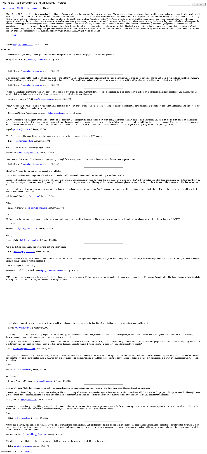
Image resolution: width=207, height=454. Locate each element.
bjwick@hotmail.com (27, 228)
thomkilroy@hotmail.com (24, 348)
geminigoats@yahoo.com (27, 152)
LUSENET (20, 8)
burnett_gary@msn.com (24, 251)
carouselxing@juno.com (32, 71)
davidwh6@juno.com (23, 446)
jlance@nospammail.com (44, 99)
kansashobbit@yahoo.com (34, 434)
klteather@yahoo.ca (22, 369)
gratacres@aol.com (56, 113)
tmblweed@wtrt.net (23, 328)
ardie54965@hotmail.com (29, 240)
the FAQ (28, 452)
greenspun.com (7, 8)
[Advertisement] (103, 301)
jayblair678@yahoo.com (35, 59)
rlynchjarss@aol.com (22, 418)
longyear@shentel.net (22, 44)
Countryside (32, 8)
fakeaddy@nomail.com (37, 208)
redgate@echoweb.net (24, 141)
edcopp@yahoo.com (30, 196)
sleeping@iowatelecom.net (50, 270)
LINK (14, 35)
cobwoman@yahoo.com (44, 381)
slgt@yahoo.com (28, 399)
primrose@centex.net (22, 129)
